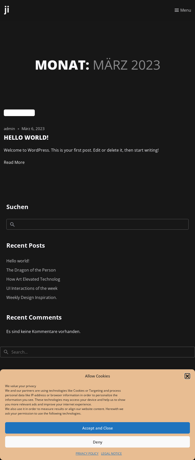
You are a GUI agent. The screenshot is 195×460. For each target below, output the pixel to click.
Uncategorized (19, 112)
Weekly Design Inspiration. (31, 297)
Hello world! (17, 261)
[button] (187, 375)
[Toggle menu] (183, 10)
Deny (97, 442)
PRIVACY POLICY (87, 453)
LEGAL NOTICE (111, 453)
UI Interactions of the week (31, 288)
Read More (14, 162)
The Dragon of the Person (31, 270)
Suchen (17, 206)
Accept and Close (97, 428)
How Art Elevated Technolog (33, 279)
